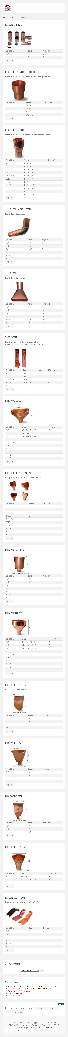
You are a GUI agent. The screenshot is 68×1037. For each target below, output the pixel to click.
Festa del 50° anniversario (15, 993)
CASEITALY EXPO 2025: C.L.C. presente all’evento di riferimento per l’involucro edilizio (31, 988)
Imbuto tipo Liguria (15, 743)
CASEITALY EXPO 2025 (14, 995)
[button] (19, 1030)
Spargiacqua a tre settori (18, 209)
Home (4, 17)
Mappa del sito (40, 1027)
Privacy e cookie (50, 1027)
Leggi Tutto (10, 60)
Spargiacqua (11, 273)
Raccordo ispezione (15, 24)
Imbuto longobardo (15, 549)
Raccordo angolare (15, 897)
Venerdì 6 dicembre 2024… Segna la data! (19, 991)
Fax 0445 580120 (53, 1008)
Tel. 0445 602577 (40, 1008)
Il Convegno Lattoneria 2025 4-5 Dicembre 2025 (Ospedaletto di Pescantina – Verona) (32, 986)
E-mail (8, 1012)
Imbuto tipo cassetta (15, 685)
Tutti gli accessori (12, 17)
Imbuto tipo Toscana (15, 847)
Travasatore (11, 337)
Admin (15, 1027)
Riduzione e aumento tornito (20, 72)
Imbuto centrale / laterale (18, 473)
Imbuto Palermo (13, 612)
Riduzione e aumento (15, 130)
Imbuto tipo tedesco (15, 796)
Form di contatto (17, 1012)
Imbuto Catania (13, 400)
